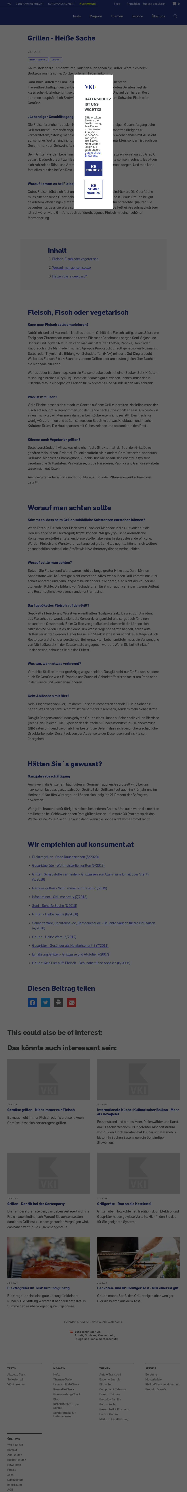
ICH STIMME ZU (93, 168)
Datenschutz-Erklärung (93, 154)
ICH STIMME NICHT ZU (93, 189)
